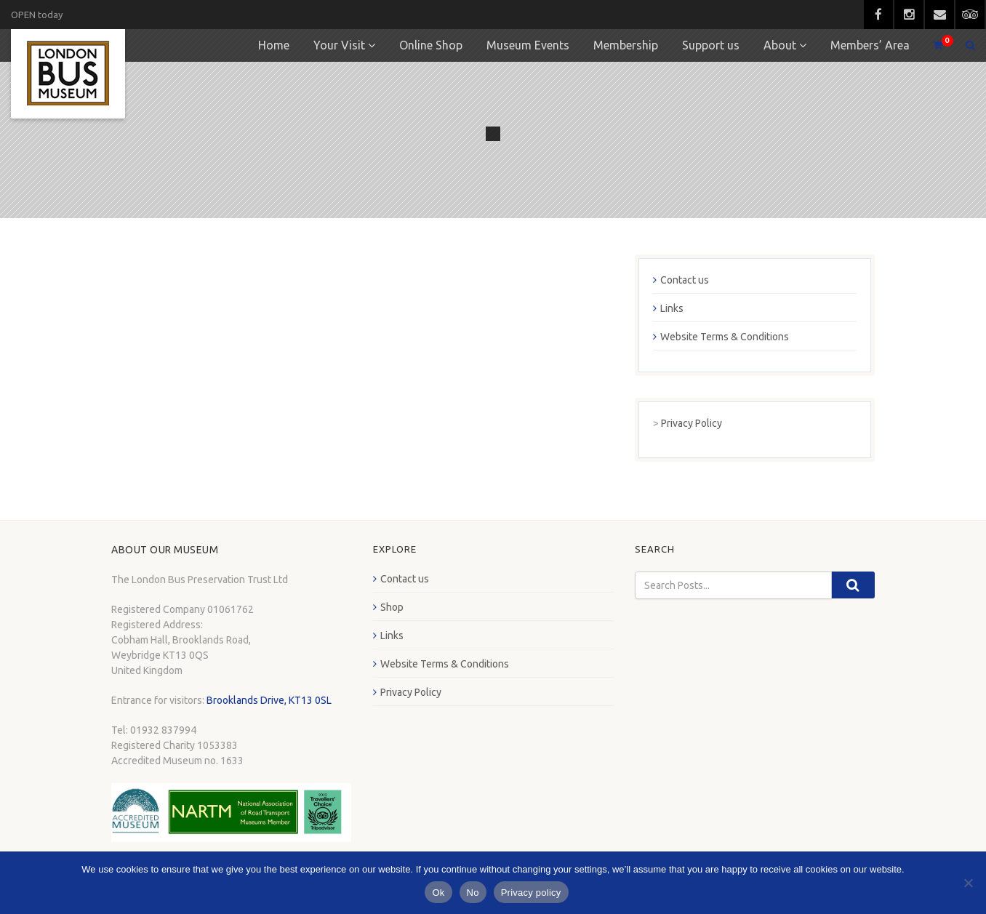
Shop (392, 607)
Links (672, 308)
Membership (625, 45)
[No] (968, 882)
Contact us (684, 280)
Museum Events (527, 45)
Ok (438, 892)
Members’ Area (870, 45)
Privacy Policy (691, 423)
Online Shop (430, 45)
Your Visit (339, 45)
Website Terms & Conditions (724, 336)
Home (273, 45)
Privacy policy (531, 892)
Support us (711, 45)
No (473, 892)
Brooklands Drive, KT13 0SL (269, 700)
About (779, 45)
